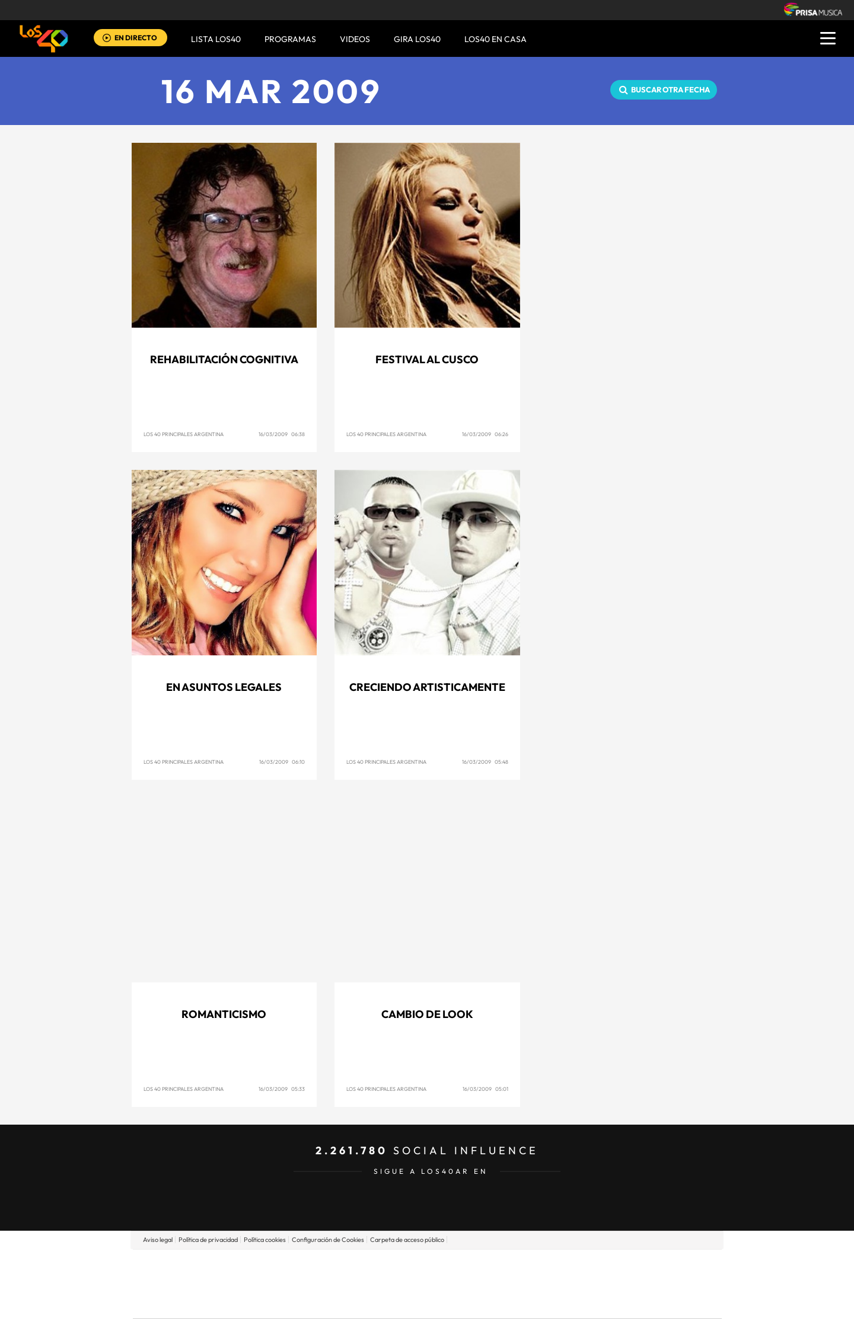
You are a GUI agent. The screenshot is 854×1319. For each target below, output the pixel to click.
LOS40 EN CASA (495, 39)
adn (594, 1266)
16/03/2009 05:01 (485, 1089)
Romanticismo (223, 1014)
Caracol (638, 1266)
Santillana (404, 1266)
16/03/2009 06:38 (282, 434)
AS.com (555, 1266)
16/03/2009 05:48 (485, 761)
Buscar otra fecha (670, 89)
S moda (501, 1301)
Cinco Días (452, 1283)
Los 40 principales (348, 1266)
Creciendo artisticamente (427, 687)
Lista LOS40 (216, 39)
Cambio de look (427, 1014)
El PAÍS (291, 1266)
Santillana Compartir (466, 1266)
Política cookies (265, 1239)
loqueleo (554, 1301)
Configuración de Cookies (328, 1239)
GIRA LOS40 (417, 39)
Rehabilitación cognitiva (224, 359)
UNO (373, 1283)
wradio (407, 1283)
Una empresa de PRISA (186, 1275)
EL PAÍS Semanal (541, 1283)
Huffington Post (307, 1283)
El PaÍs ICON (452, 1301)
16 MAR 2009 (271, 91)
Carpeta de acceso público (407, 1239)
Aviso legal (158, 1239)
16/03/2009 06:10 (282, 761)
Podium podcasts (401, 1301)
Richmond (284, 1301)
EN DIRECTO (135, 37)
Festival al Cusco (427, 359)
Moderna (342, 1301)
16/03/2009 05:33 (282, 1089)
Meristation (611, 1301)
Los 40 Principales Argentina (184, 434)
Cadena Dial (497, 1283)
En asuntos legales (224, 687)
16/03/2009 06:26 (485, 434)
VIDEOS (355, 39)
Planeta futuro (585, 1283)
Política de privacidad (208, 1239)
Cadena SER (518, 1266)
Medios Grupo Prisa (186, 1304)
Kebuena (627, 1283)
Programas (290, 39)
